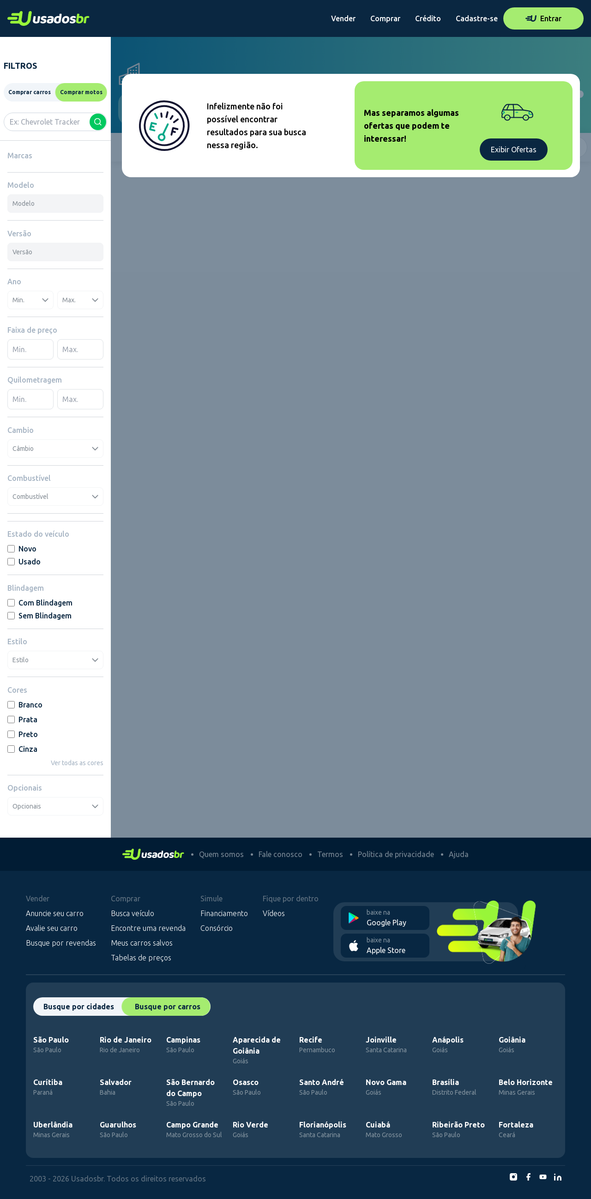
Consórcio (216, 928)
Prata (22, 719)
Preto (22, 734)
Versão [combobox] (22, 252)
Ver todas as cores (77, 763)
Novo (21, 549)
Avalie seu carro (52, 928)
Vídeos (274, 913)
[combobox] (55, 122)
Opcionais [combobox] (55, 806)
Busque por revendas (61, 943)
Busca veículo (132, 913)
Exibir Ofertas (514, 149)
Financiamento (224, 913)
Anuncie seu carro (55, 913)
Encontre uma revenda (148, 928)
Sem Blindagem (39, 615)
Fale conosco (280, 854)
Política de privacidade (396, 854)
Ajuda (459, 854)
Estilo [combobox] (55, 660)
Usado (24, 562)
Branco (24, 705)
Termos (330, 854)
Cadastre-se (477, 18)
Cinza (22, 749)
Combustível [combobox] (55, 496)
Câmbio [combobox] (55, 448)
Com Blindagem (39, 603)
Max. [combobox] (80, 300)
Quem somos (221, 854)
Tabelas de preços (141, 957)
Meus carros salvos (142, 943)
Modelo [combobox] (23, 203)
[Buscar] (98, 122)
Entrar (543, 18)
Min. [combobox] (30, 300)
